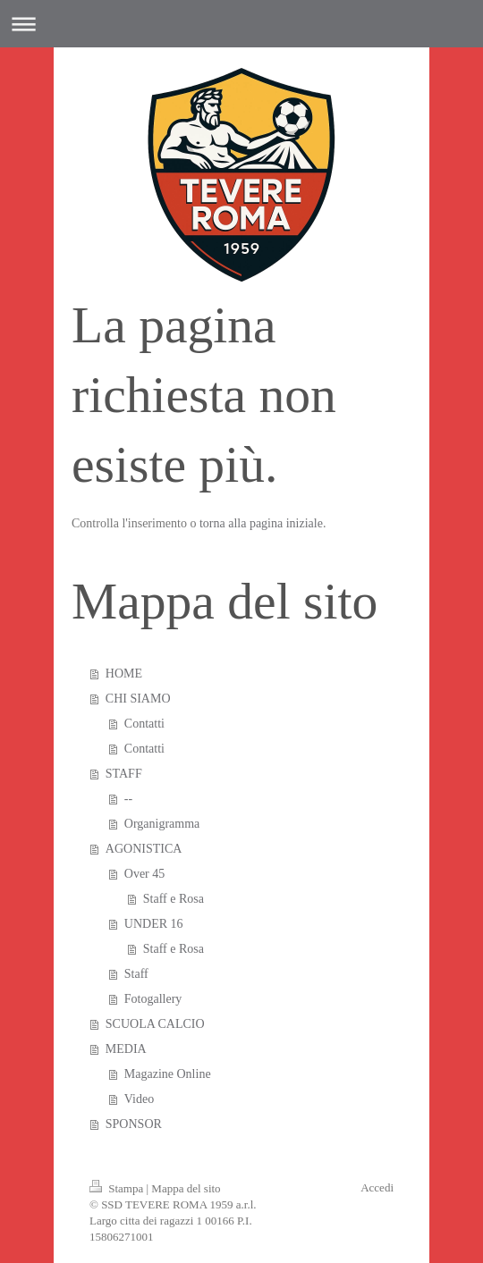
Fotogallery (153, 999)
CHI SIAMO (138, 698)
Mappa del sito (185, 1188)
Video (139, 1099)
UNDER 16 (153, 923)
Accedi (377, 1187)
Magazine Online (167, 1074)
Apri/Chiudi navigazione (241, 23)
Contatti (144, 723)
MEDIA (126, 1049)
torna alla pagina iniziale (261, 523)
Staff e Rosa (173, 898)
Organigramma (162, 823)
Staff (136, 974)
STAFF (124, 773)
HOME (124, 673)
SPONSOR (134, 1124)
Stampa (118, 1188)
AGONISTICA (144, 848)
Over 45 (144, 873)
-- (128, 798)
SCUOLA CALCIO (155, 1024)
